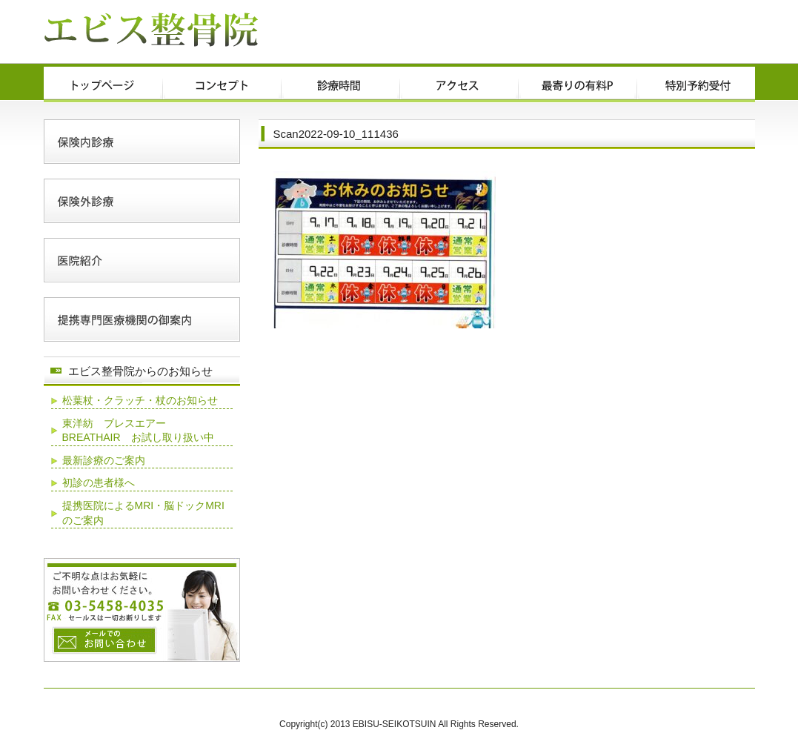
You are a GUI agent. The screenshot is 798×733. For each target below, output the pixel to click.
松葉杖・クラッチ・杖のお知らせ (140, 400)
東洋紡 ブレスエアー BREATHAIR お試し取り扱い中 (138, 430)
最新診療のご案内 (103, 460)
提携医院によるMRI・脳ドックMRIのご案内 (143, 513)
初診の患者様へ (98, 482)
